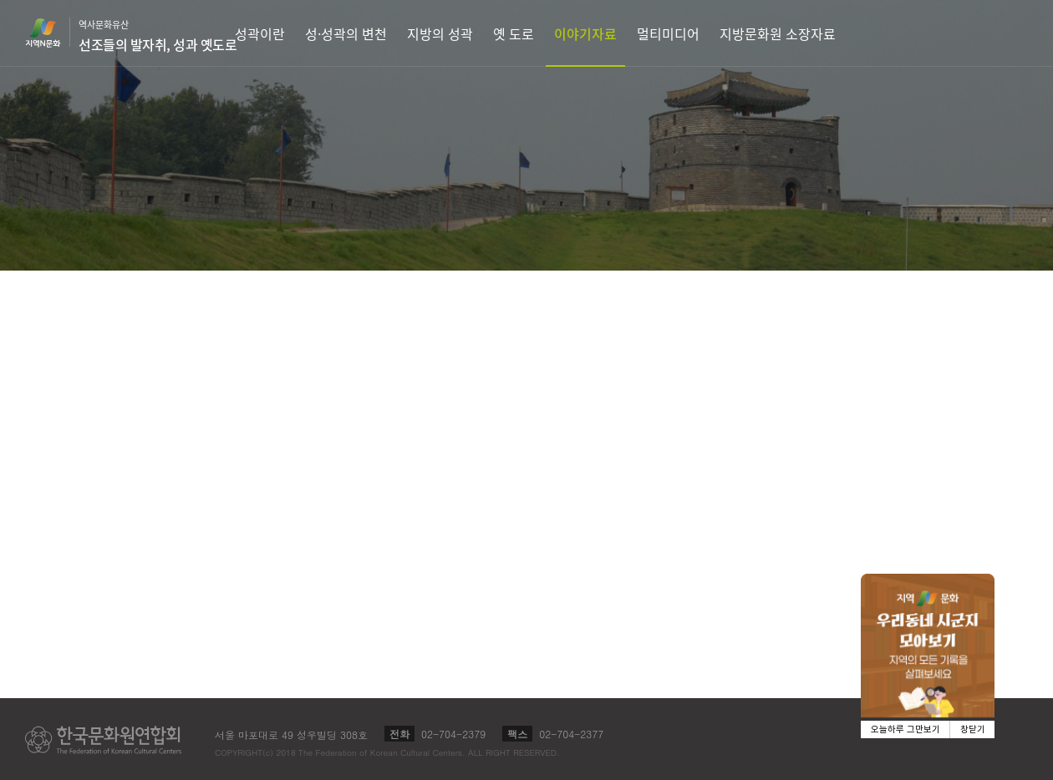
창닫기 (972, 729)
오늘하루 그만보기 (905, 729)
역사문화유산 (158, 36)
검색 (1033, 33)
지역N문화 (52, 33)
